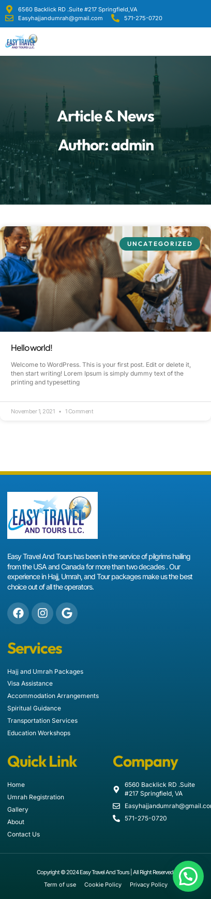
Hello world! (31, 347)
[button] (202, 41)
